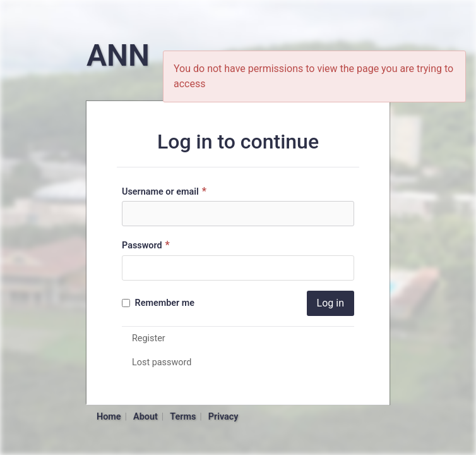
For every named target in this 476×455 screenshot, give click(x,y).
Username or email (166, 191)
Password (147, 245)
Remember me (158, 303)
